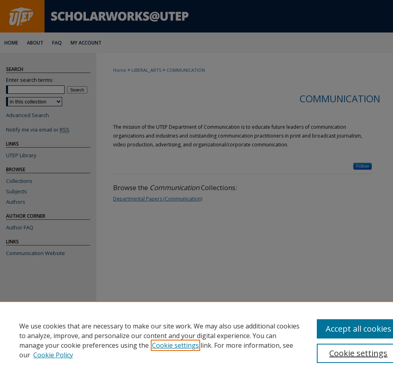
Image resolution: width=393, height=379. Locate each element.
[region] (196, 340)
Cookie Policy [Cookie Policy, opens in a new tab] (53, 355)
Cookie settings (175, 345)
